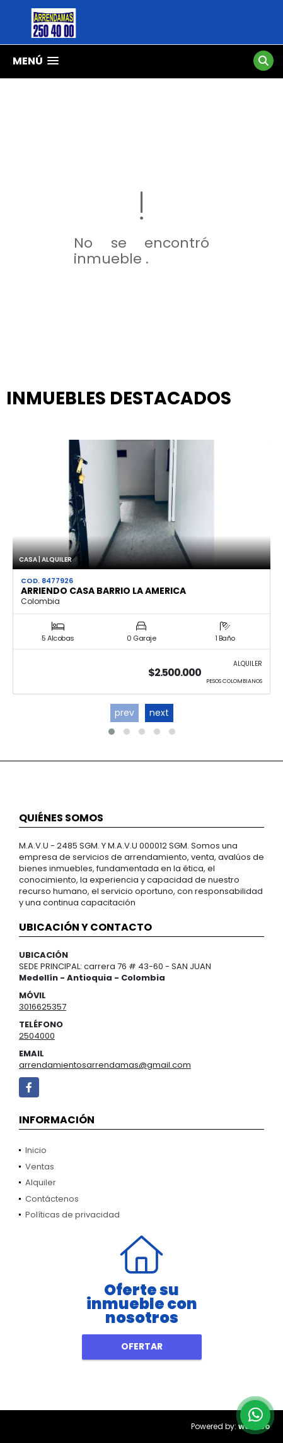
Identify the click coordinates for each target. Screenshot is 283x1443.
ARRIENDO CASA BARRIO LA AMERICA (103, 591)
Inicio (36, 1150)
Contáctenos (52, 1199)
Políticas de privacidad (72, 1215)
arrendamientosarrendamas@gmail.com (105, 1065)
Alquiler (40, 1182)
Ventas (39, 1167)
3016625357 (42, 1007)
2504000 (37, 1036)
